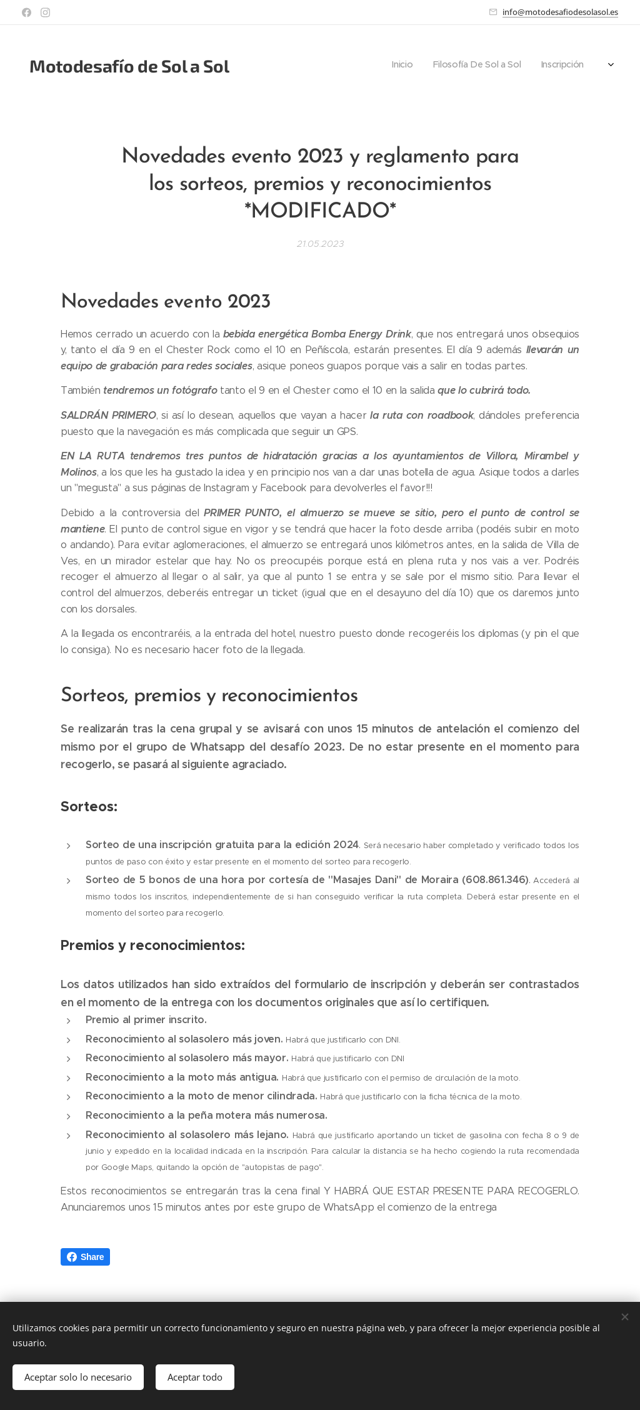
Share (85, 1257)
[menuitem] (415, 65)
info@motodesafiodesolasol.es (560, 12)
